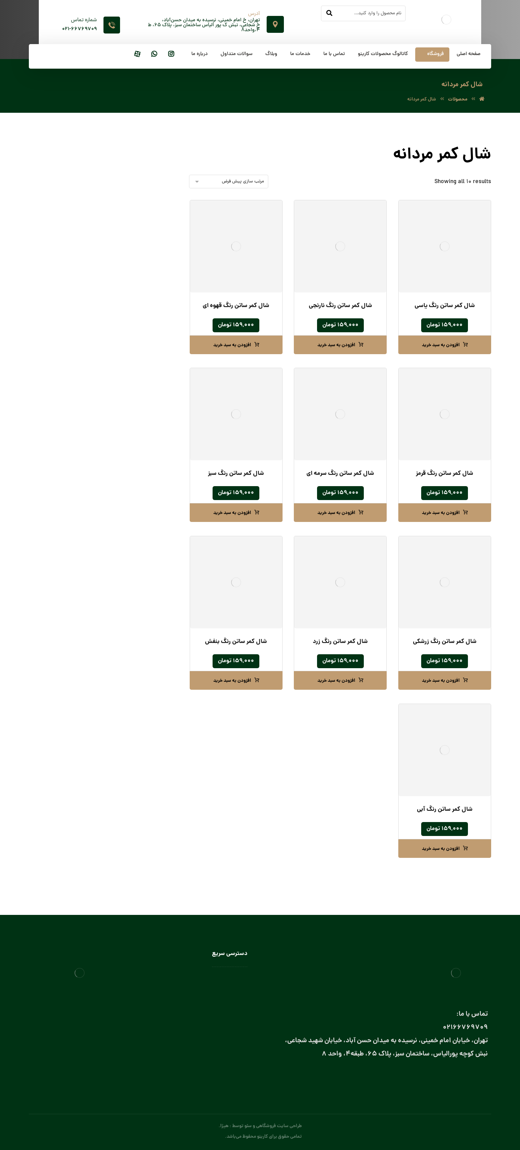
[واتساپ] (154, 54)
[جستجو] (329, 13)
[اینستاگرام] (171, 54)
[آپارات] (137, 54)
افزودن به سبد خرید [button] (441, 345)
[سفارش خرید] (228, 181)
